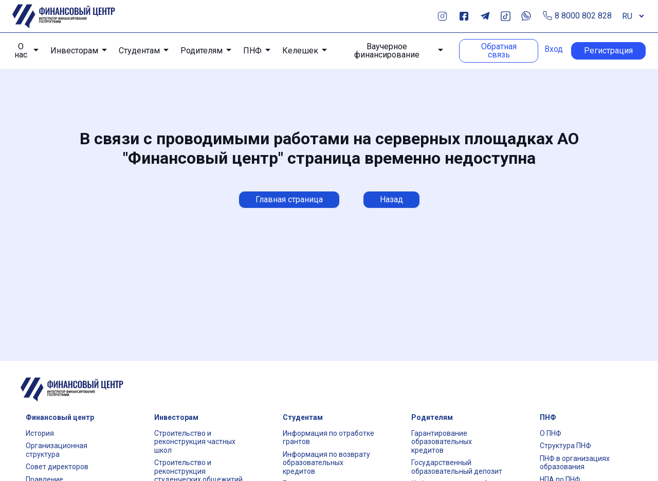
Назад (391, 199)
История (40, 433)
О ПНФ (550, 433)
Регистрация (608, 50)
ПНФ (252, 50)
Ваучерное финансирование (386, 51)
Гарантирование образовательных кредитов (441, 441)
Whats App (526, 16)
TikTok (505, 16)
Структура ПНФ (565, 445)
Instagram (442, 16)
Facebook (464, 16)
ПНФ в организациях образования (575, 462)
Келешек (300, 50)
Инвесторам (74, 50)
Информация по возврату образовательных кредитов (326, 462)
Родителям (201, 50)
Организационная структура (56, 449)
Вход (553, 49)
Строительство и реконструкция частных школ (194, 441)
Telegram (485, 16)
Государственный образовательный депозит (456, 466)
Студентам (139, 50)
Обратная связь (499, 51)
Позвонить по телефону (548, 16)
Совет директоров (57, 467)
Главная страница (289, 199)
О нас (20, 51)
